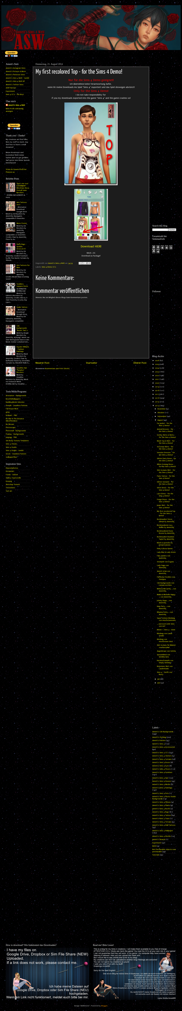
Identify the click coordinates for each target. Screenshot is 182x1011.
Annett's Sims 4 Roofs (161, 809)
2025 (157, 364)
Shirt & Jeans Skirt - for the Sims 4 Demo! (166, 471)
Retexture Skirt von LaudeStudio (165, 667)
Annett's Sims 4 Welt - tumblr (17, 78)
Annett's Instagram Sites (15, 68)
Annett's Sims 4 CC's (160, 753)
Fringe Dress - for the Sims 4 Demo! (165, 500)
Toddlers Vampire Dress (22, 285)
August (160, 420)
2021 (157, 379)
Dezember (161, 409)
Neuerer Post (42, 362)
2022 (157, 376)
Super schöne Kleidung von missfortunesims (166, 619)
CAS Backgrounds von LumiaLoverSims (165, 584)
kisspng (9, 481)
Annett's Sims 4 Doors (161, 762)
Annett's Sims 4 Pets (160, 793)
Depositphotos (12, 468)
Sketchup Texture (13, 484)
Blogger (104, 1006)
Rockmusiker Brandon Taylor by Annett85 (165, 538)
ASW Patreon (11, 88)
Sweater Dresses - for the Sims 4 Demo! (166, 454)
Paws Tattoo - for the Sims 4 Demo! (166, 477)
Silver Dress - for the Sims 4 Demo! (165, 489)
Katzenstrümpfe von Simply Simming (165, 661)
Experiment (10, 91)
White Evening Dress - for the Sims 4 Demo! (166, 465)
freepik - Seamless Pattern (16, 406)
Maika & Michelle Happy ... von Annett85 (166, 596)
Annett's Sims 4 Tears (161, 819)
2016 (157, 398)
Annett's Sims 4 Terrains (162, 822)
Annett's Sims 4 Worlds (161, 836)
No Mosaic (10, 424)
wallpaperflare (11, 457)
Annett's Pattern (158, 740)
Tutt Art (9, 491)
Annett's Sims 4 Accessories (163, 747)
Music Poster (22, 223)
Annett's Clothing (159, 737)
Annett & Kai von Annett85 (163, 572)
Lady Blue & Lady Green (166, 552)
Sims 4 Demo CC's (49, 267)
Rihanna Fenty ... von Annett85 (165, 613)
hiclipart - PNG (11, 415)
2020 (157, 383)
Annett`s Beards (158, 839)
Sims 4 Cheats (11, 444)
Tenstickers (10, 488)
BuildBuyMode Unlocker (15, 402)
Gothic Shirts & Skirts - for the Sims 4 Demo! (166, 436)
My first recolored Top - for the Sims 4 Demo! (166, 513)
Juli (158, 679)
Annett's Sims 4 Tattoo (161, 815)
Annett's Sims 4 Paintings (162, 788)
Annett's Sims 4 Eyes (160, 766)
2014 (157, 406)
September (162, 416)
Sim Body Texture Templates (17, 441)
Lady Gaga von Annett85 (163, 566)
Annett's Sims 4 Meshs (161, 784)
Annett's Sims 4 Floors (161, 769)
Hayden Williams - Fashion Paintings (23, 349)
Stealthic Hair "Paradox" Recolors (22, 370)
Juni (159, 683)
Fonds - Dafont (12, 475)
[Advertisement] (164, 100)
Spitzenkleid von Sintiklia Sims (163, 656)
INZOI (154, 846)
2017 (157, 394)
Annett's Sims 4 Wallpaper (162, 831)
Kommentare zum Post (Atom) (57, 369)
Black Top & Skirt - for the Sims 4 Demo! (166, 442)
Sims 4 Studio (11, 447)
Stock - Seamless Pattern (16, 454)
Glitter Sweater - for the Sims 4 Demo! (165, 483)
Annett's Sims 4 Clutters (162, 756)
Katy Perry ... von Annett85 (163, 607)
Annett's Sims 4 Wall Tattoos (163, 825)
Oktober (161, 413)
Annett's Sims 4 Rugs (160, 812)
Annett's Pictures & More (16, 71)
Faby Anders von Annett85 (163, 557)
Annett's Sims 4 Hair (160, 778)
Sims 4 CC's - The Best (15, 94)
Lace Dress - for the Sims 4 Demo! (165, 495)
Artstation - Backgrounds (16, 396)
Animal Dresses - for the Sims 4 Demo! (165, 430)
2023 (157, 372)
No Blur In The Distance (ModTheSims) (15, 420)
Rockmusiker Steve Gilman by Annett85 (166, 520)
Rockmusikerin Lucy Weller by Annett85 (165, 526)
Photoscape (10, 427)
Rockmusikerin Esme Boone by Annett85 (166, 532)
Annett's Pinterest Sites (15, 75)
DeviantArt (10, 471)
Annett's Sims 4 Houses (161, 781)
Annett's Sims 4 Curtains (162, 759)
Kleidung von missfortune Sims (165, 640)
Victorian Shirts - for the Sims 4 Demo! (165, 448)
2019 (157, 387)
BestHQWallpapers (13, 399)
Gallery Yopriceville (13, 478)
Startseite (91, 362)
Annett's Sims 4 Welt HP (15, 81)
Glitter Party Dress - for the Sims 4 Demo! (166, 459)
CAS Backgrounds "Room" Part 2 (22, 328)
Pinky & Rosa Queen (165, 549)
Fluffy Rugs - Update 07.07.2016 (21, 246)
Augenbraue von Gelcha (166, 651)
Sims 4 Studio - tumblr (15, 450)
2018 (157, 391)
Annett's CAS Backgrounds (162, 732)
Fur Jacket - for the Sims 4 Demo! (164, 424)
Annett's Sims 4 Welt (16, 105)
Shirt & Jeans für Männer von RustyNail (166, 646)
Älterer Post (140, 362)
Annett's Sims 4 (158, 744)
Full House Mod (12, 409)
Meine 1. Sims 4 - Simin (166, 630)
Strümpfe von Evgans (165, 562)
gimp (8, 412)
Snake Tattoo (22, 307)
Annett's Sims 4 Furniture (162, 772)
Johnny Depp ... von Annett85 (164, 602)
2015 (157, 402)
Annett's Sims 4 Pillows (161, 802)
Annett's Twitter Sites (14, 85)
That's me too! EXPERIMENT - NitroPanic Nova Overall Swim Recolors (23, 188)
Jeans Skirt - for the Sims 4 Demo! (165, 506)
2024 (157, 368)
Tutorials (155, 855)
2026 (157, 361)
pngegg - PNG (11, 437)
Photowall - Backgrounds (16, 431)
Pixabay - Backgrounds (15, 434)
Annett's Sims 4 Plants (161, 805)
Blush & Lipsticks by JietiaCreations (165, 544)
